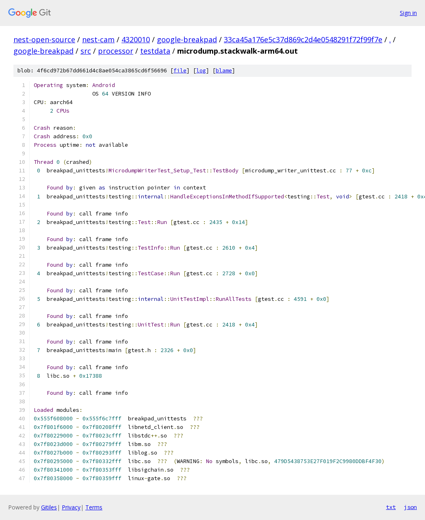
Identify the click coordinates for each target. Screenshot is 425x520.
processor (115, 51)
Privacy (71, 507)
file (179, 70)
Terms (93, 507)
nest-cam (98, 39)
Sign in (408, 13)
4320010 (135, 39)
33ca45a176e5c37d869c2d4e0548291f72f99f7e (303, 39)
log (201, 70)
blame (224, 70)
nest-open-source (44, 39)
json (410, 507)
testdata (155, 51)
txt (391, 507)
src (85, 51)
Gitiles (49, 507)
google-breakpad (187, 39)
